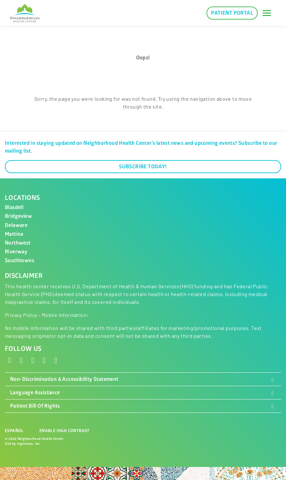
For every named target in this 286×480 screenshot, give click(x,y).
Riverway (16, 251)
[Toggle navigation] (267, 13)
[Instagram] (33, 360)
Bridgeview (18, 216)
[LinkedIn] (44, 360)
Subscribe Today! (143, 166)
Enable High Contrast (64, 430)
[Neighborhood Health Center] (24, 13)
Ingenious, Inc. (29, 444)
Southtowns (19, 260)
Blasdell (14, 207)
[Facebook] (10, 360)
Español (14, 430)
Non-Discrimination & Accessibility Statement (143, 379)
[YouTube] (56, 360)
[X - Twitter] (21, 360)
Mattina (14, 234)
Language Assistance (143, 392)
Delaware (16, 225)
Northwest (18, 243)
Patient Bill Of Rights (143, 406)
